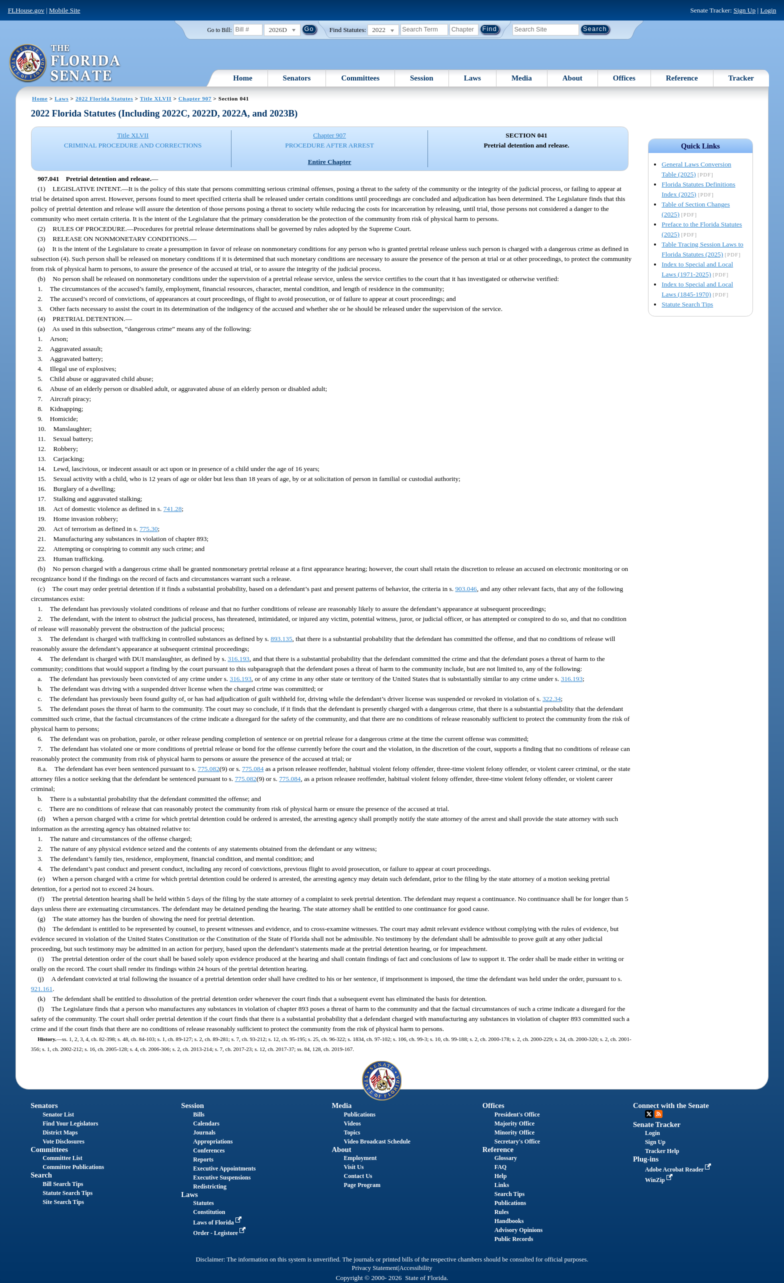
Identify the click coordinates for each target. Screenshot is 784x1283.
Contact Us (358, 1176)
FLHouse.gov (26, 10)
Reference (682, 78)
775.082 (209, 768)
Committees (360, 78)
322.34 (551, 698)
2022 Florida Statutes (104, 99)
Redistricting (209, 1186)
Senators (297, 78)
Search (41, 1175)
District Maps (60, 1132)
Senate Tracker (656, 1124)
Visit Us (354, 1167)
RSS (658, 1114)
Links (501, 1185)
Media (522, 78)
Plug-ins (645, 1159)
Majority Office (514, 1123)
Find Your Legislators (70, 1123)
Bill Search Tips (62, 1184)
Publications (360, 1114)
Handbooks (509, 1221)
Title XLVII (156, 99)
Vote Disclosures (63, 1141)
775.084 (253, 768)
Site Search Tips (63, 1202)
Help (500, 1176)
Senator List (58, 1114)
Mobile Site (64, 10)
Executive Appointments (224, 1168)
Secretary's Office (517, 1141)
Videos (352, 1123)
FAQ (500, 1167)
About (572, 78)
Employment (360, 1158)
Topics (352, 1132)
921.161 (41, 988)
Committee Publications (73, 1167)
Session (422, 78)
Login (768, 10)
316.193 (238, 658)
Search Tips (509, 1194)
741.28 (173, 508)
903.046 (465, 588)
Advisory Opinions (518, 1230)
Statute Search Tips (687, 304)
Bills (198, 1114)
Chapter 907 (195, 99)
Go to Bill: (219, 30)
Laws (472, 78)
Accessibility (416, 1268)
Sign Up (745, 10)
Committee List (62, 1158)
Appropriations (212, 1141)
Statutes (203, 1203)
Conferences (208, 1150)
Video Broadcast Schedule (377, 1141)
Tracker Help (662, 1151)
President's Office (517, 1114)
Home (242, 78)
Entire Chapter (330, 162)
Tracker (741, 78)
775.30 (149, 528)
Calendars (206, 1123)
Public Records (514, 1239)
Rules (501, 1212)
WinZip (659, 1180)
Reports (203, 1159)
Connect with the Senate (671, 1106)
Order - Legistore (220, 1233)
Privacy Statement (375, 1268)
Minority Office (514, 1132)
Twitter (649, 1114)
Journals (204, 1132)
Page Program (362, 1185)
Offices (624, 78)
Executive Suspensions (221, 1177)
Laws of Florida (218, 1222)
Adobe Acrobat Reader (679, 1169)
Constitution (209, 1212)
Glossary (505, 1158)
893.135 (281, 638)
